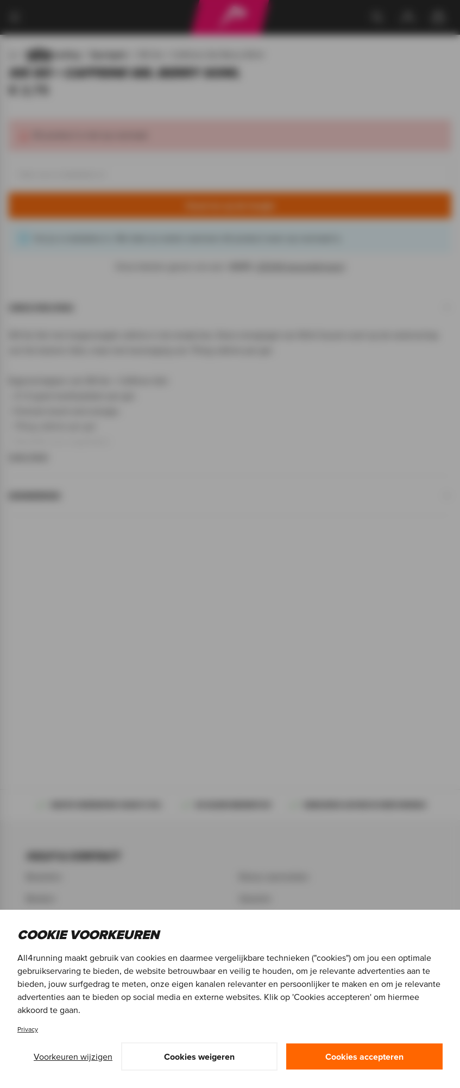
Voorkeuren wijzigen (73, 1056)
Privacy (27, 1029)
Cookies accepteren (364, 1056)
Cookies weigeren (199, 1056)
